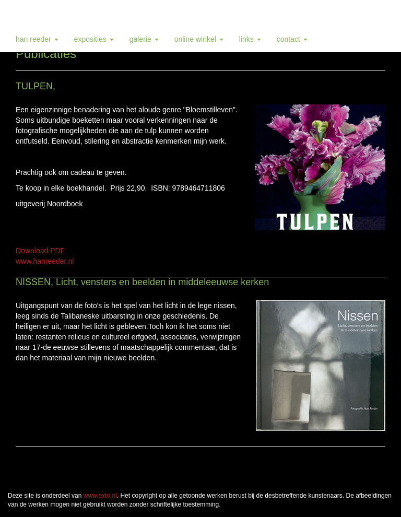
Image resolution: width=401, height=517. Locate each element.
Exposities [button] (94, 39)
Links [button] (250, 39)
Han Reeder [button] (37, 39)
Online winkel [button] (198, 39)
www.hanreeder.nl (45, 261)
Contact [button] (292, 39)
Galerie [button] (144, 39)
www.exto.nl (100, 495)
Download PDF (40, 250)
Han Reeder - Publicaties (60, 13)
